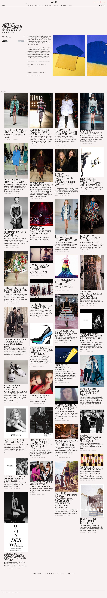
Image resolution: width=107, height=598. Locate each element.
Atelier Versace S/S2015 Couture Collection (91, 294)
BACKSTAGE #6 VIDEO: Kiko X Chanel (39, 266)
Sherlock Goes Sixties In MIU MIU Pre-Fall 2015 (15, 342)
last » (73, 573)
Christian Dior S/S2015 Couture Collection (66, 332)
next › (69, 573)
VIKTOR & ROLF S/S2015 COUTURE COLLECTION (15, 289)
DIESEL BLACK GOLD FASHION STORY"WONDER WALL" (15, 556)
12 (58, 573)
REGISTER (96, 2)
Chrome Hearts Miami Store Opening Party (41, 484)
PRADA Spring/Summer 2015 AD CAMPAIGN (15, 233)
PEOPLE (56, 5)
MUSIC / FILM (48, 5)
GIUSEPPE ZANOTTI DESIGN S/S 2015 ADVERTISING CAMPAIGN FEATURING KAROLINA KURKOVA (66, 500)
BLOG (70, 5)
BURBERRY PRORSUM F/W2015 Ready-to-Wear (41, 185)
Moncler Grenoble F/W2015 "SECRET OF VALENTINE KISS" (40, 231)
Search (3, 5)
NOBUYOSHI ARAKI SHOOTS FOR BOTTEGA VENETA (90, 391)
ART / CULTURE (39, 5)
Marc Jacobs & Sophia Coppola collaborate (66, 407)
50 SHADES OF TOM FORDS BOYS (91, 468)
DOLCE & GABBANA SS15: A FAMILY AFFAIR (41, 305)
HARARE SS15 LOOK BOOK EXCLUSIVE (88, 521)
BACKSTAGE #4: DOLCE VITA (39, 396)
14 (63, 573)
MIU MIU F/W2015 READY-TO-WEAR (15, 130)
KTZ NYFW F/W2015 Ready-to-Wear (90, 237)
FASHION (30, 5)
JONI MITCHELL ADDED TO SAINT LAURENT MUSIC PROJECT (91, 337)
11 (55, 573)
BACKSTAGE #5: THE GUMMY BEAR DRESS (65, 281)
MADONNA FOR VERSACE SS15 (14, 440)
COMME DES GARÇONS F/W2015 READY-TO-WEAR (66, 131)
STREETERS (63, 5)
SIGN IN (103, 2)
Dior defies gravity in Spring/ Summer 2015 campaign (91, 181)
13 (60, 573)
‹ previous (39, 573)
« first (34, 573)
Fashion (4, 36)
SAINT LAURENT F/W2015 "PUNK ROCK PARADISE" (41, 131)
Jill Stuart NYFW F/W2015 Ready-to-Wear (66, 238)
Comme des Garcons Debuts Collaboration (15, 388)
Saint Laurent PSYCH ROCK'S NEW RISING (14, 478)
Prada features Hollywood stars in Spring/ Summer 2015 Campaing (41, 444)
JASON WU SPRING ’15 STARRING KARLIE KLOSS (66, 442)
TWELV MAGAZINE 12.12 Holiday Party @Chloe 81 (90, 437)
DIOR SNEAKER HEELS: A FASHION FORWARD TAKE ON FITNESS (41, 350)
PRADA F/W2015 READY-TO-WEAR (15, 181)
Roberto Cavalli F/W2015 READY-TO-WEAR (91, 133)
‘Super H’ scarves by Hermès (63, 367)
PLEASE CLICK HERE (44, 61)
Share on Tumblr (21, 41)
